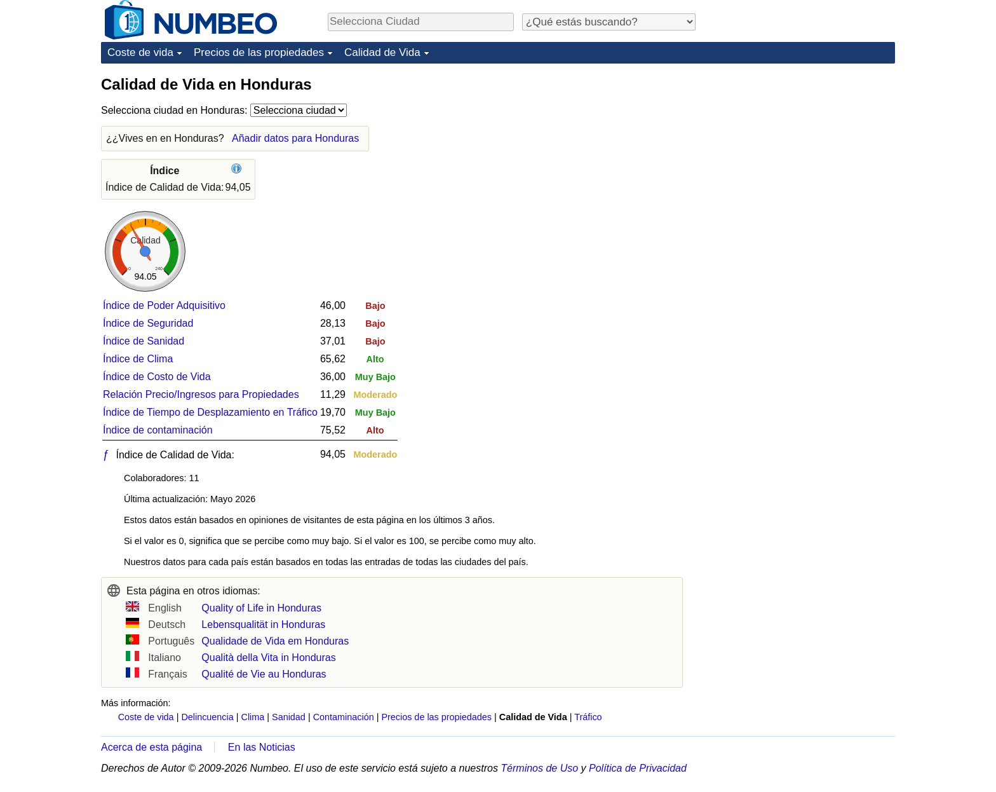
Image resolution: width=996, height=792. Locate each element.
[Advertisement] (799, 153)
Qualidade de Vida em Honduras (275, 641)
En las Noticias (261, 747)
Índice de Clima (138, 358)
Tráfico (588, 717)
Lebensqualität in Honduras (263, 624)
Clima (253, 717)
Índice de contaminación (158, 430)
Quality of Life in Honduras (261, 608)
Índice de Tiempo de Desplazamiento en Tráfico (210, 412)
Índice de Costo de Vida (157, 376)
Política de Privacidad (638, 768)
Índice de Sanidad (143, 341)
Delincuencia (207, 717)
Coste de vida (140, 52)
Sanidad (289, 717)
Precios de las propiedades (259, 52)
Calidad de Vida (382, 52)
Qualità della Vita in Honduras (268, 657)
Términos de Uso (539, 768)
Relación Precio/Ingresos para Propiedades (201, 394)
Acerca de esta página (151, 747)
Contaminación (343, 717)
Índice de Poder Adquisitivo (164, 305)
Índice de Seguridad (148, 323)
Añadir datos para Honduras (295, 138)
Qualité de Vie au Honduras (263, 674)
